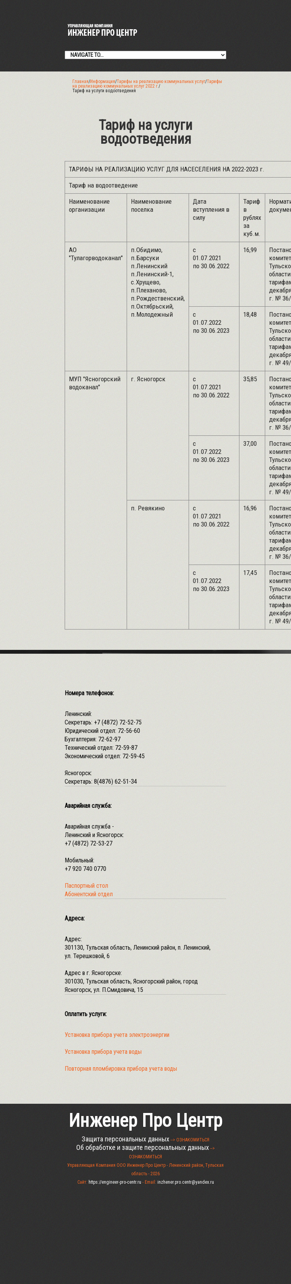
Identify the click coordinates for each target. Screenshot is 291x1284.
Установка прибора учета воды (103, 1051)
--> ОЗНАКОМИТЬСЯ (190, 1140)
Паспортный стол (86, 885)
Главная (80, 81)
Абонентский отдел (89, 894)
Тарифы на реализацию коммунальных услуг (161, 81)
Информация (102, 81)
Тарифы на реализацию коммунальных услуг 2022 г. (147, 84)
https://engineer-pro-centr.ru (115, 1182)
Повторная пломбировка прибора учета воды (121, 1068)
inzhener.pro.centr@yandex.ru (185, 1182)
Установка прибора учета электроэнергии (117, 1034)
